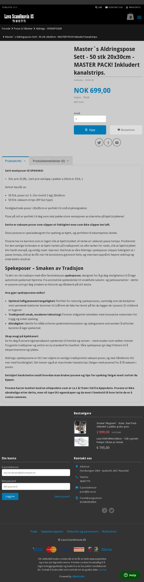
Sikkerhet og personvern (82, 531)
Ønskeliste (126, 130)
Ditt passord (9, 481)
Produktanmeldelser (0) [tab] (49, 161)
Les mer (102, 569)
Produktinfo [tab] (13, 161)
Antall (77, 113)
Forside (6, 28)
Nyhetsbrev (109, 531)
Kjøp (90, 130)
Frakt (34, 531)
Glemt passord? (62, 496)
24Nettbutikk (78, 576)
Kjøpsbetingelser (52, 531)
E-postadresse (10, 467)
